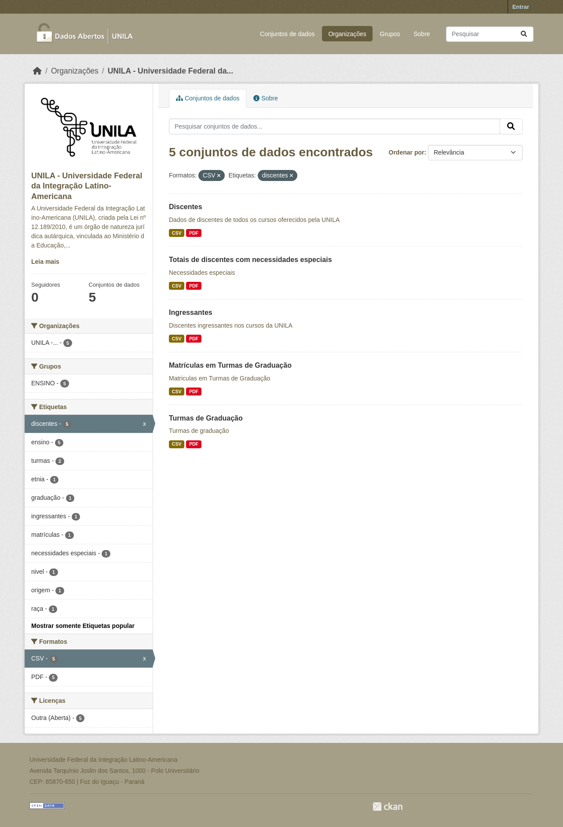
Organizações (347, 33)
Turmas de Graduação (206, 418)
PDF (193, 233)
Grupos (390, 33)
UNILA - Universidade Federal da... (170, 70)
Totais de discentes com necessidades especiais (250, 259)
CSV (177, 233)
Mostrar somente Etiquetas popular (83, 625)
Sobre (421, 33)
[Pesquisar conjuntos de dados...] (490, 34)
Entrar (520, 7)
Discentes (185, 206)
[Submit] (524, 34)
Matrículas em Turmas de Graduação (230, 365)
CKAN (387, 806)
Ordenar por (406, 152)
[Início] (37, 70)
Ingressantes (190, 312)
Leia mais (45, 261)
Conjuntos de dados (287, 33)
